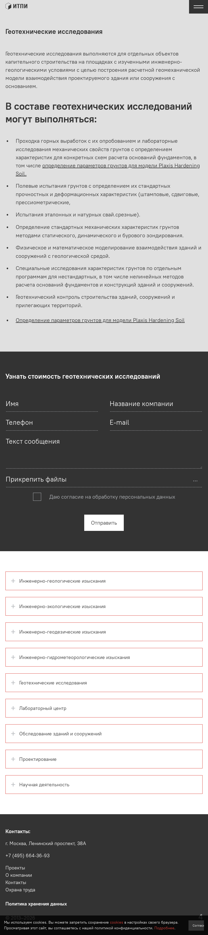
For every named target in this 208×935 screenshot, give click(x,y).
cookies (116, 922)
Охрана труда (20, 890)
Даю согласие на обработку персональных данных (112, 496)
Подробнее (164, 928)
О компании (18, 875)
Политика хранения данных (36, 904)
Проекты (15, 868)
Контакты (15, 882)
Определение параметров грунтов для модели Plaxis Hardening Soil (100, 320)
